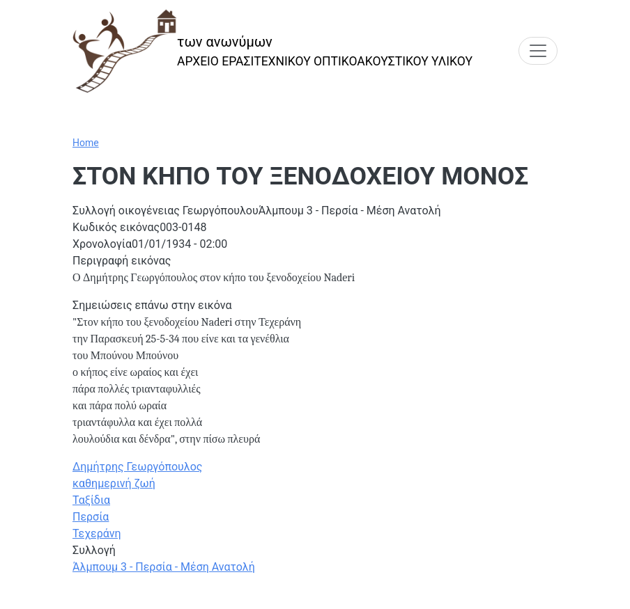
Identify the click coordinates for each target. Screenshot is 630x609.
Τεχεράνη (96, 533)
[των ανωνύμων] (272, 51)
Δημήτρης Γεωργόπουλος (137, 466)
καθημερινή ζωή (113, 483)
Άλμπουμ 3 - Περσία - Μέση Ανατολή (163, 567)
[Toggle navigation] (538, 51)
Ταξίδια (91, 500)
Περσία (90, 516)
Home (85, 142)
